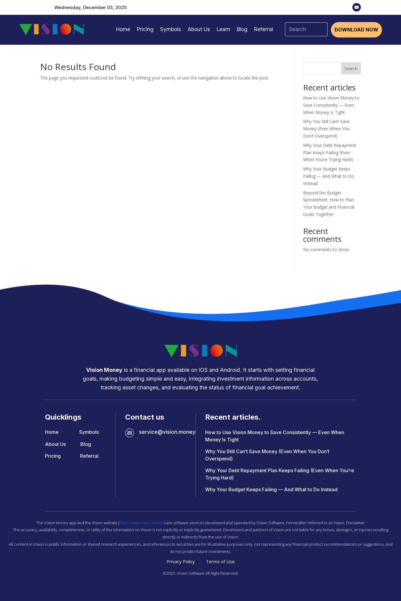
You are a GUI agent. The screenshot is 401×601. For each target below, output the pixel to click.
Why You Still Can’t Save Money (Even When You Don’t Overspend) (326, 129)
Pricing (145, 29)
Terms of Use (220, 561)
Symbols (170, 29)
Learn (223, 29)
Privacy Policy (181, 561)
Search (350, 68)
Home (123, 29)
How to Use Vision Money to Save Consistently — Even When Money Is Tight (331, 105)
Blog (242, 29)
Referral (263, 29)
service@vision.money (167, 432)
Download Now (356, 30)
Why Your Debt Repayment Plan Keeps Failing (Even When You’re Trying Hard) (329, 152)
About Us (199, 29)
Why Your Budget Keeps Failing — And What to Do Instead (328, 176)
